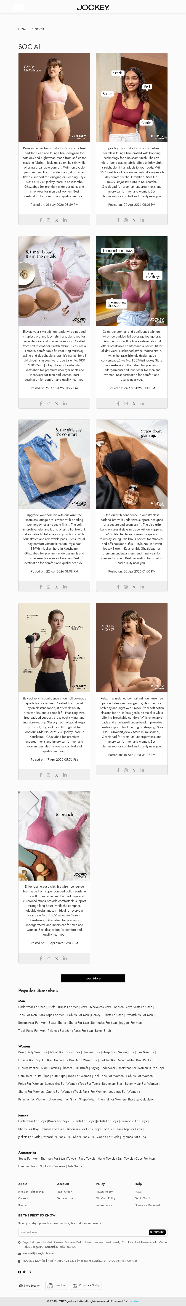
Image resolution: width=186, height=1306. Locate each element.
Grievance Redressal (147, 1205)
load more (93, 978)
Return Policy (104, 1205)
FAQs (138, 1192)
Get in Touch (143, 1198)
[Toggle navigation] (18, 7)
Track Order (64, 1192)
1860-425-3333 (66, 1261)
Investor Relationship (31, 1192)
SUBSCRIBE (157, 1232)
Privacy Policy (104, 1192)
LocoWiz (134, 1301)
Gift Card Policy (105, 1198)
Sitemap (23, 1205)
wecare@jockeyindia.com (38, 1253)
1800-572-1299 (31, 1261)
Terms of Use (65, 1198)
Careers (23, 1198)
